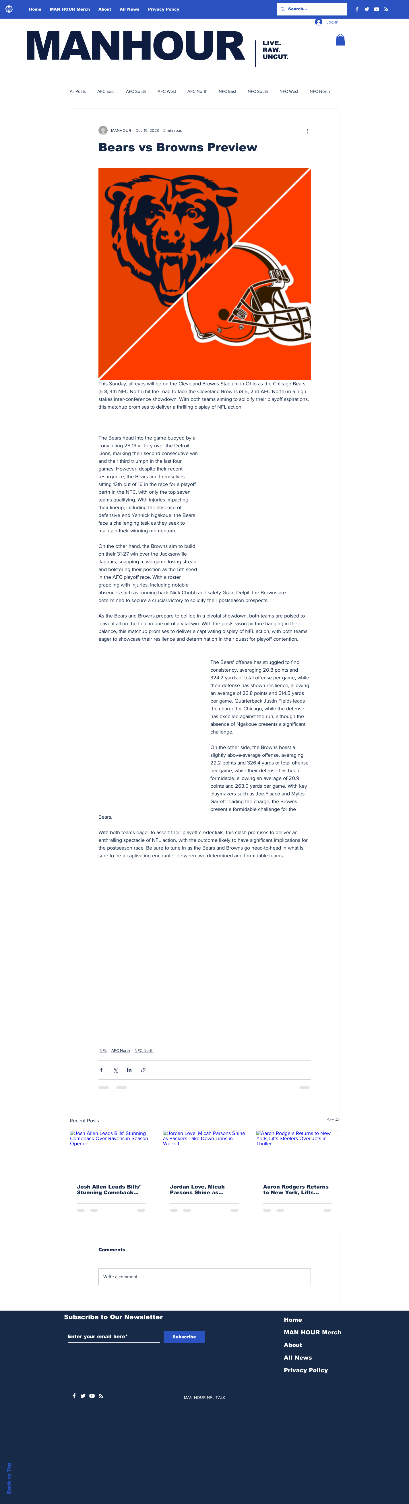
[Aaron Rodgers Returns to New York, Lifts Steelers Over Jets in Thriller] (297, 1154)
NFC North (320, 91)
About (293, 1345)
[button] (340, 40)
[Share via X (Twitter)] (115, 1070)
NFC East (227, 91)
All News (298, 1357)
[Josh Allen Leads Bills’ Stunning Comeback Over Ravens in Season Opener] (111, 1154)
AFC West (167, 91)
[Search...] (311, 9)
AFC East (106, 91)
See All (333, 1119)
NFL (103, 1050)
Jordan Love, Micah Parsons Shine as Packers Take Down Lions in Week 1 (198, 1189)
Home (293, 1320)
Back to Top (9, 1478)
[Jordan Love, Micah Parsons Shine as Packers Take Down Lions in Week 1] (204, 1154)
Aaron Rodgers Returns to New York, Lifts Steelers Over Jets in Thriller (296, 1189)
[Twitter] (367, 9)
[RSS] (386, 9)
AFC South (136, 91)
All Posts (78, 91)
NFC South (258, 91)
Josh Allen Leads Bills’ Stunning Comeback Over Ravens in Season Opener (109, 1189)
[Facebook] (357, 9)
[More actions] (307, 130)
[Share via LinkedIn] (129, 1070)
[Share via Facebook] (101, 1070)
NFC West (289, 91)
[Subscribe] (184, 1337)
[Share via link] (143, 1070)
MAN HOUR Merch (312, 1332)
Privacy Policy (306, 1370)
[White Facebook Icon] (74, 1396)
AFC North (197, 91)
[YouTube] (376, 9)
